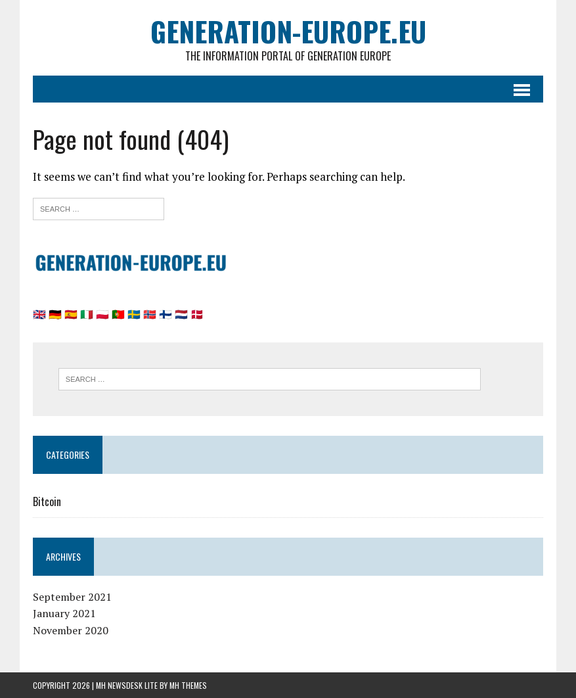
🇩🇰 (197, 314)
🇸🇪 (134, 314)
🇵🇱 (102, 314)
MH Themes (188, 685)
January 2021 (64, 613)
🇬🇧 (39, 314)
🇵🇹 (118, 314)
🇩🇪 (55, 314)
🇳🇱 (181, 314)
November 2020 (70, 630)
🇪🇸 (71, 314)
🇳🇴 (149, 314)
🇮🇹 (86, 314)
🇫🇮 (165, 314)
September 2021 (72, 597)
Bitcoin (47, 501)
